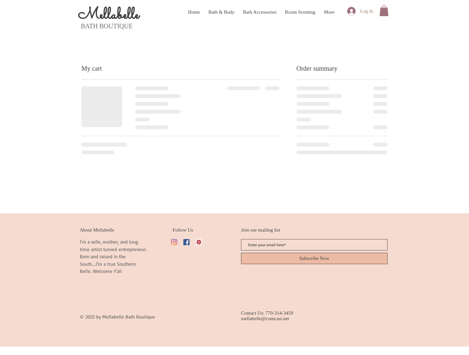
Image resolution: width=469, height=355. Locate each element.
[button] (384, 10)
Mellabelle (108, 15)
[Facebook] (186, 242)
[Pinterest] (199, 242)
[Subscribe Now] (314, 258)
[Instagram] (174, 242)
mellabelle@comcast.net (265, 318)
